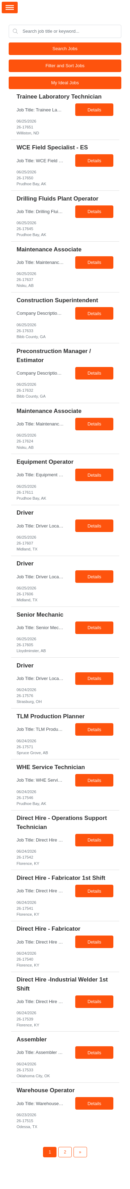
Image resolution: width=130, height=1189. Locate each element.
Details (94, 109)
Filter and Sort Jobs (65, 65)
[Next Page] (80, 1152)
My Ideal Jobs (65, 82)
